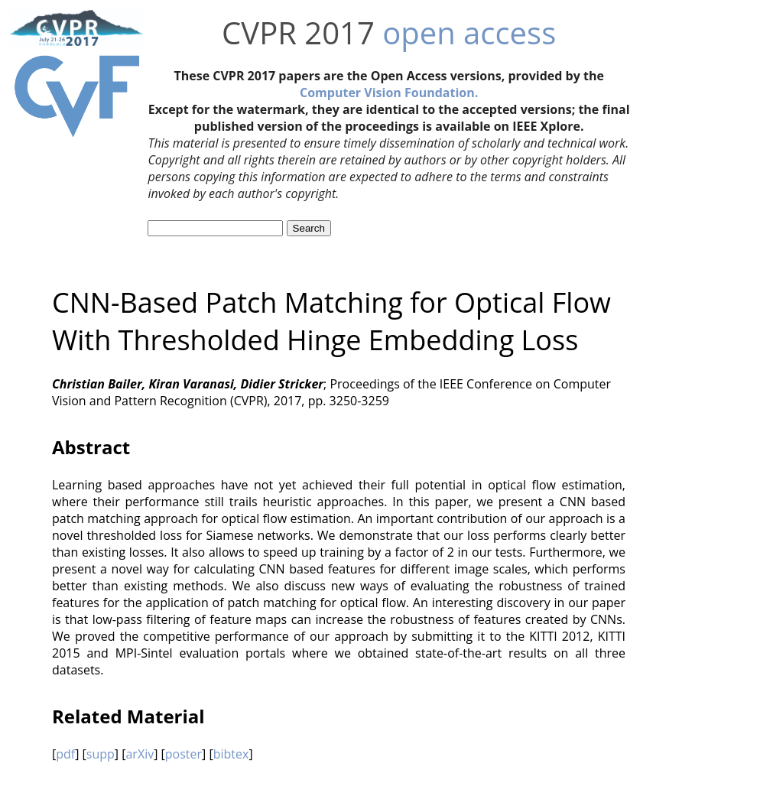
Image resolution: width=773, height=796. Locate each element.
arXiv (139, 754)
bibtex (231, 754)
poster (183, 754)
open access (469, 32)
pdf (65, 754)
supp (100, 754)
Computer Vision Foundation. (389, 92)
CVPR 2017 (298, 32)
